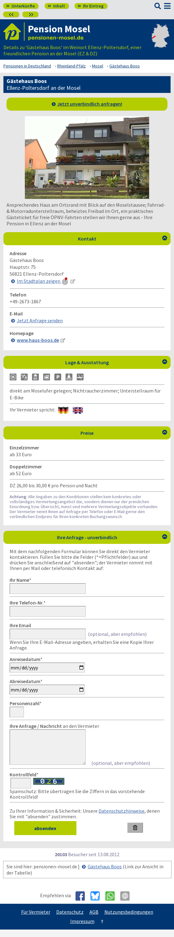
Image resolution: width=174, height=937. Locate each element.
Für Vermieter (35, 919)
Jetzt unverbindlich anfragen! (89, 104)
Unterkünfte (20, 6)
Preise (123, 433)
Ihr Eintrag (90, 6)
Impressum (82, 929)
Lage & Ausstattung (116, 362)
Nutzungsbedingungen (128, 919)
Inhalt (56, 6)
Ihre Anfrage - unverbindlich (112, 537)
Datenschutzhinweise (121, 818)
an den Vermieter (54, 726)
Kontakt (122, 239)
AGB (93, 919)
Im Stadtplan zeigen (43, 281)
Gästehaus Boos (105, 874)
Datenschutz (70, 919)
